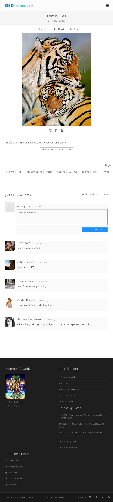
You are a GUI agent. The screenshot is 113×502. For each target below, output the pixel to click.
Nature (105, 172)
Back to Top (12, 461)
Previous (41, 29)
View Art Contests (68, 447)
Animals (73, 172)
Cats (95, 172)
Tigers (49, 172)
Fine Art (10, 172)
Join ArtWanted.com (69, 389)
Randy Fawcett (58, 21)
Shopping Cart (14, 467)
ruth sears (23, 243)
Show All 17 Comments (96, 194)
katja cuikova (25, 262)
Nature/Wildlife (34, 172)
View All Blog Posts (68, 441)
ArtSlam (30, 497)
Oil (19, 172)
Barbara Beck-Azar (29, 319)
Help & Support (14, 479)
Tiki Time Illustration (14, 402)
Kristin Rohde (26, 300)
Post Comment (95, 230)
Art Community (67, 395)
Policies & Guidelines (56, 497)
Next (74, 29)
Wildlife (61, 172)
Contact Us (12, 485)
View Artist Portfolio (56, 149)
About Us (11, 472)
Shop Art (64, 383)
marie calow (25, 281)
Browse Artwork (67, 377)
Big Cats (85, 172)
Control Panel (66, 402)
